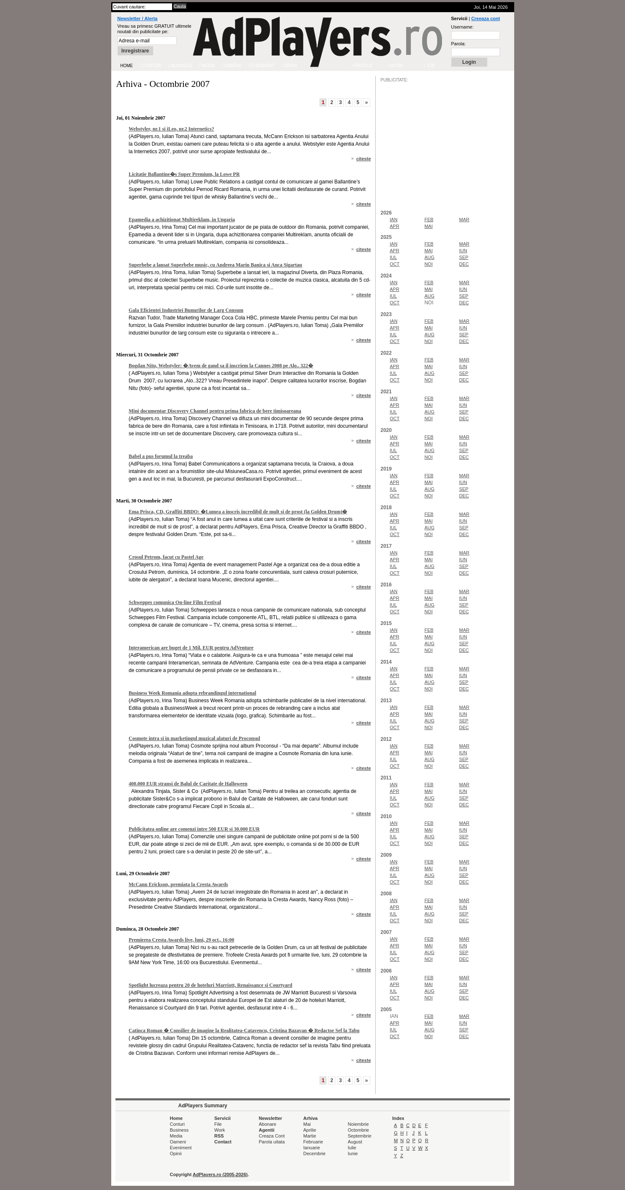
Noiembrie (358, 1124)
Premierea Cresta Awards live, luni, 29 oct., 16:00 (181, 940)
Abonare (268, 1124)
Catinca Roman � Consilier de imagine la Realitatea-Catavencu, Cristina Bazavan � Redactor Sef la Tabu (244, 1030)
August (355, 1141)
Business (179, 1129)
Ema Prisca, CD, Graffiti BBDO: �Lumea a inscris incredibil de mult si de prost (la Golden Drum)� (238, 512)
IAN (393, 219)
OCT (395, 264)
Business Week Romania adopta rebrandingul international (192, 693)
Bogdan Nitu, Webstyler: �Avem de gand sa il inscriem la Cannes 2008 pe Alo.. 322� (221, 366)
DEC (464, 264)
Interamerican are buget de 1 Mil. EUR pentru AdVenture (191, 648)
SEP (463, 257)
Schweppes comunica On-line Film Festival (175, 602)
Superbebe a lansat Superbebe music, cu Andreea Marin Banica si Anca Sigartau (215, 265)
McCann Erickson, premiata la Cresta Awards (178, 884)
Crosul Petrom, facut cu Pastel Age (166, 557)
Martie (309, 1135)
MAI (428, 226)
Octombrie (358, 1129)
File (218, 1124)
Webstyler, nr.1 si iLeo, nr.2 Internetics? (171, 129)
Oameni (178, 1141)
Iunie (353, 1153)
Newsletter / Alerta (138, 18)
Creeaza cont (485, 18)
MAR (464, 219)
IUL (393, 257)
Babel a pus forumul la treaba (161, 456)
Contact (223, 1141)
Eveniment (181, 1147)
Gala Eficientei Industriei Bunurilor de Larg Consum (186, 310)
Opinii (176, 1153)
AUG (429, 257)
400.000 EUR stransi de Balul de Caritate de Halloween (188, 784)
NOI (428, 264)
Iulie (352, 1147)
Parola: (458, 43)
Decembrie (314, 1153)
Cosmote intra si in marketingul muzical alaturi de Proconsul (194, 738)
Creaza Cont (272, 1135)
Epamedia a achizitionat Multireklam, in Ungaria (182, 219)
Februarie (313, 1141)
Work (219, 1129)
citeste (363, 158)
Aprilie (309, 1129)
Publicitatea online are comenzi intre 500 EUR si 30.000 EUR (194, 829)
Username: (462, 26)
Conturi (177, 1124)
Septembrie (359, 1135)
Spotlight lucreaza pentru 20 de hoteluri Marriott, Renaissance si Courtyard (211, 985)
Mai (307, 1124)
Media (176, 1135)
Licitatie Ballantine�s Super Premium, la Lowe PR (184, 174)
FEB (428, 219)
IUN (463, 250)
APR (395, 226)
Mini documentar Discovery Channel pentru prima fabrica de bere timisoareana (215, 411)
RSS (219, 1135)
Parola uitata (272, 1141)
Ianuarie (311, 1147)
